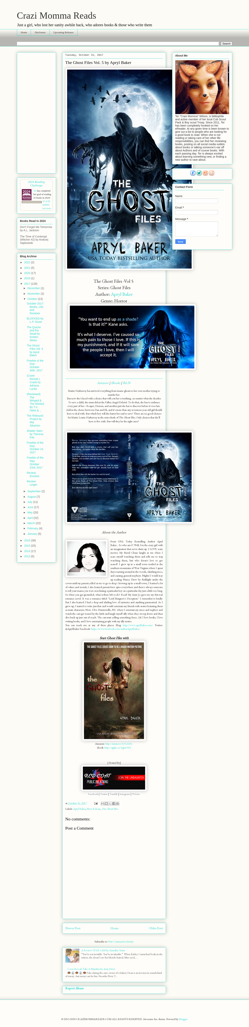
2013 (27, 556)
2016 (27, 540)
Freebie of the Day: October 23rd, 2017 (35, 462)
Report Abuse (74, 988)
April (30, 517)
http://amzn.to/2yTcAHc (118, 743)
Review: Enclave (33, 474)
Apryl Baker (122, 294)
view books (46, 208)
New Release (94, 809)
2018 (27, 278)
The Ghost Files (110, 809)
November (34, 293)
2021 (27, 267)
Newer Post (73, 928)
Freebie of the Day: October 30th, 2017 (35, 365)
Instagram (125, 794)
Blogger (183, 1019)
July (30, 501)
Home (24, 32)
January (32, 533)
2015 (27, 545)
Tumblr (113, 794)
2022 (27, 262)
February (33, 528)
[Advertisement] (36, 112)
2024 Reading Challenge (36, 183)
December (34, 288)
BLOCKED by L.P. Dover (35, 320)
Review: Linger (32, 483)
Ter (35, 190)
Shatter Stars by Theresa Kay (35, 434)
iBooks (115, 382)
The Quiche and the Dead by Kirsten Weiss (34, 334)
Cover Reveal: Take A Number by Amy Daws (91, 969)
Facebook (93, 794)
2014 (27, 551)
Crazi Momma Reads (56, 15)
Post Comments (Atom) (120, 941)
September (34, 491)
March (31, 523)
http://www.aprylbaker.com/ (138, 625)
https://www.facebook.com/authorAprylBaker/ (115, 629)
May (30, 512)
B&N (127, 382)
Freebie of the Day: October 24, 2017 (35, 447)
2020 (27, 273)
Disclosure (40, 32)
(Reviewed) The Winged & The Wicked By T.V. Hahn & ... (35, 402)
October (32, 298)
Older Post (156, 928)
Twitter (104, 794)
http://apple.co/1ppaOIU (117, 747)
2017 (27, 283)
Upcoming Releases (63, 32)
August (32, 496)
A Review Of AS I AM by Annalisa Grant (103, 950)
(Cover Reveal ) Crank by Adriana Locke (33, 382)
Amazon (103, 382)
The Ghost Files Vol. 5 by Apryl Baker (35, 350)
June (30, 507)
